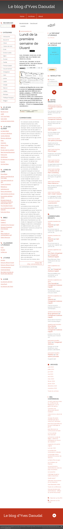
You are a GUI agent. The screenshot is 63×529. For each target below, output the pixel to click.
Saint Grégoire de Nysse (7, 194)
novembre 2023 (52, 388)
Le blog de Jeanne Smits (7, 121)
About (40, 16)
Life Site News (5, 164)
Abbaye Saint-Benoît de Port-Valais (7, 177)
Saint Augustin (52, 130)
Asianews (3, 143)
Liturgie (5, 85)
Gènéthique (4, 157)
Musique (5, 94)
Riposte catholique (6, 138)
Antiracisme (6, 36)
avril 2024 (50, 376)
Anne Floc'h (4, 284)
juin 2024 (50, 372)
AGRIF (2, 114)
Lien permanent (25, 110)
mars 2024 (51, 379)
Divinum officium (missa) (7, 265)
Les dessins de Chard (7, 286)
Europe (5, 59)
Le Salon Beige (5, 131)
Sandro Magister (5, 136)
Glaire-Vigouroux (5, 237)
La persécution (52, 203)
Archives (31, 16)
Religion (5, 101)
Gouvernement (7, 68)
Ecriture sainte (7, 52)
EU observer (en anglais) (7, 159)
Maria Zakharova (53, 183)
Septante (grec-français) (7, 225)
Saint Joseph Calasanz (55, 194)
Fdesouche (4, 154)
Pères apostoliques (6, 191)
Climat (5, 43)
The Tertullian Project (6, 205)
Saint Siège (4, 119)
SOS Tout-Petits (5, 116)
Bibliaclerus (4, 186)
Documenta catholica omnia (6, 197)
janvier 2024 (51, 383)
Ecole (4, 49)
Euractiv (3, 162)
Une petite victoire (53, 162)
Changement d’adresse (55, 119)
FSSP (2, 247)
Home (22, 16)
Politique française (8, 97)
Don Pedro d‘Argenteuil (55, 253)
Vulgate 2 (3, 222)
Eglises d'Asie (4, 145)
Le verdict (23, 26)
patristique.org (5, 189)
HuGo (49, 342)
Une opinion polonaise (55, 140)
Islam (4, 75)
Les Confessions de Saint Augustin (8, 208)
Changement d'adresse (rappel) (53, 256)
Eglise (4, 56)
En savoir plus (8, 527)
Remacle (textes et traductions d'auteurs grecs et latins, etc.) (7, 201)
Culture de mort (7, 46)
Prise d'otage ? (52, 151)
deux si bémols (35, 98)
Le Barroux (4, 252)
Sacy (2, 231)
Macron (5, 88)
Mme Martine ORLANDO (52, 327)
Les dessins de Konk (6, 281)
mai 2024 (50, 374)
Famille (5, 62)
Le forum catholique (6, 133)
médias (5, 91)
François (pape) (7, 65)
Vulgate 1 (3, 220)
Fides (2, 140)
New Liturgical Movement (8, 152)
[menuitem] (22, 16)
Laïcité (5, 81)
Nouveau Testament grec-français (6, 228)
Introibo (3, 250)
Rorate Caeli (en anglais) (7, 150)
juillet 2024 (51, 369)
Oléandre (50, 225)
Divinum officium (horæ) (7, 262)
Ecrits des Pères (5, 212)
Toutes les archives (53, 391)
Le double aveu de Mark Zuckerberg (53, 171)
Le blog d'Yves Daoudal (31, 6)
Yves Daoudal (52, 283)
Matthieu (50, 354)
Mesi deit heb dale (23, 23)
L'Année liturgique (6, 267)
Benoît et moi (4, 111)
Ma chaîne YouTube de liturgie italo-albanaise (7, 272)
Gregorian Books (5, 269)
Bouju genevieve (53, 313)
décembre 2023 (52, 386)
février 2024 (51, 381)
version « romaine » (25, 93)
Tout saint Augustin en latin (7, 181)
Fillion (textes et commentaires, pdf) (6, 234)
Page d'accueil (33, 23)
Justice (5, 78)
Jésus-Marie (4, 174)
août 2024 (51, 367)
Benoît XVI (6, 40)
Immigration (6, 72)
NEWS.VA (3, 147)
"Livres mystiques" (6, 184)
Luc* (49, 269)
